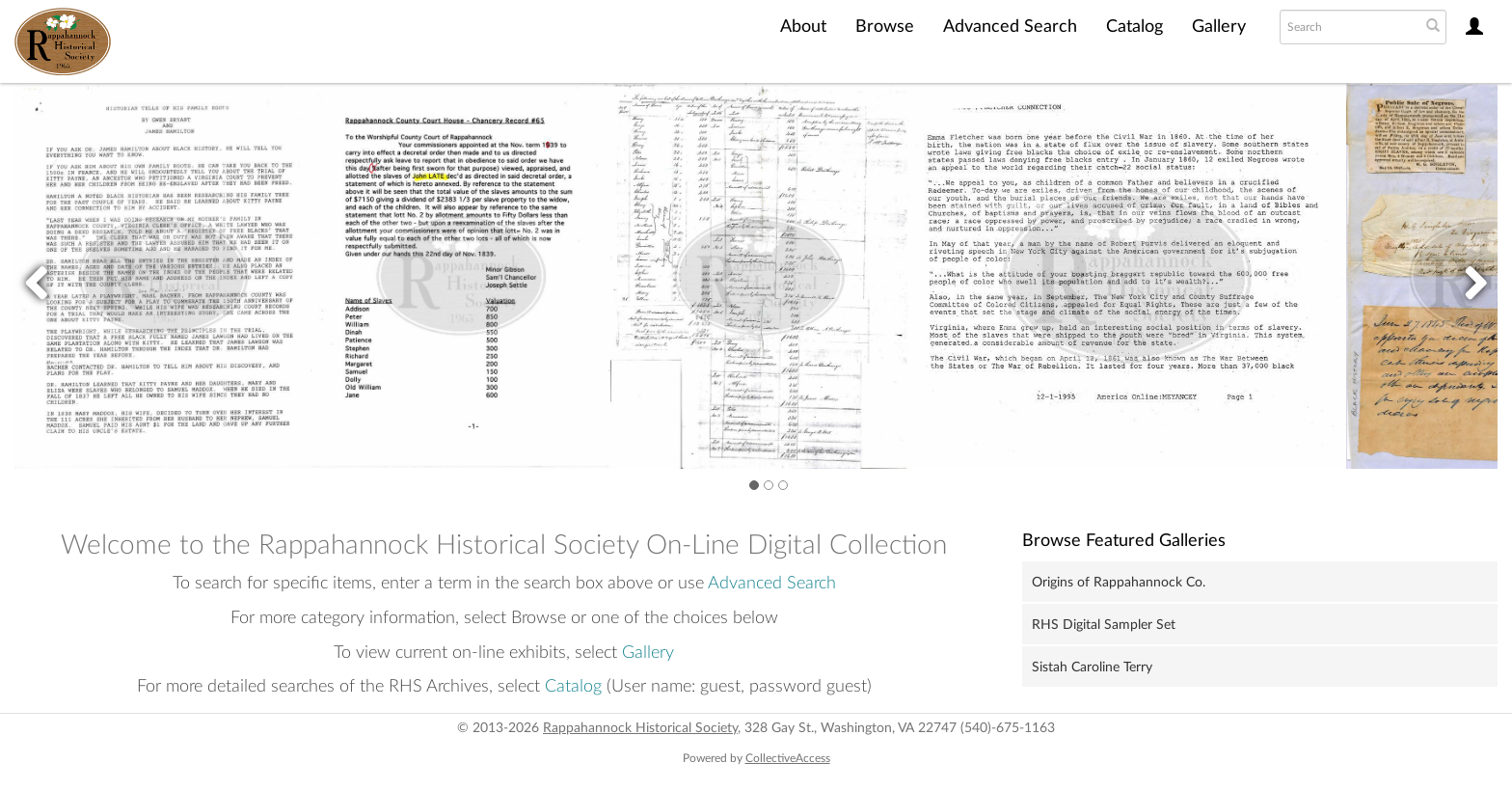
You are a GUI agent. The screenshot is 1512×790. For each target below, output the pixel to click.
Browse (884, 27)
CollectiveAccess (787, 758)
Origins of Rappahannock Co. (1118, 582)
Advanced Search (1010, 27)
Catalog (1134, 27)
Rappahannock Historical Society (640, 728)
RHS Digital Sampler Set (1103, 625)
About (803, 27)
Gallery (1219, 27)
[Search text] (1348, 27)
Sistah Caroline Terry (1092, 667)
